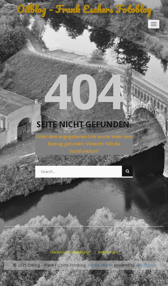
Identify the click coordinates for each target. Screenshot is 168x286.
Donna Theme (101, 265)
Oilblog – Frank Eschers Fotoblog (84, 9)
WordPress (145, 265)
